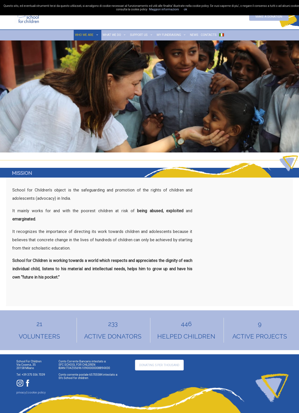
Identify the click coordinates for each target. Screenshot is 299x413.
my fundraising (169, 35)
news (194, 35)
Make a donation (269, 16)
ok (185, 9)
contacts (209, 35)
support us (139, 35)
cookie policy (37, 392)
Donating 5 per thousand (159, 365)
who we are (84, 35)
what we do (112, 35)
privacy (21, 392)
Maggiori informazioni (164, 9)
